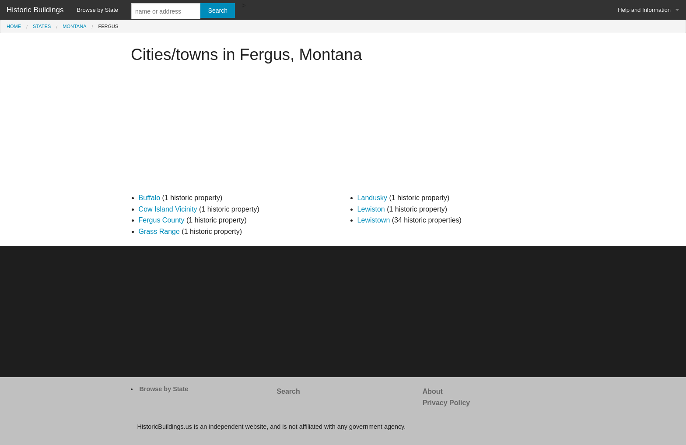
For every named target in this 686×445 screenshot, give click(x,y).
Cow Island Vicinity (168, 209)
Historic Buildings (35, 10)
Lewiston (371, 209)
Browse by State (97, 10)
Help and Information (644, 10)
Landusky (372, 197)
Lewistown (373, 220)
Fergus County (162, 220)
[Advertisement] (343, 131)
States (42, 26)
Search (288, 391)
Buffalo (150, 197)
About (433, 391)
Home (14, 26)
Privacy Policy (446, 402)
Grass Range (159, 231)
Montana (74, 26)
